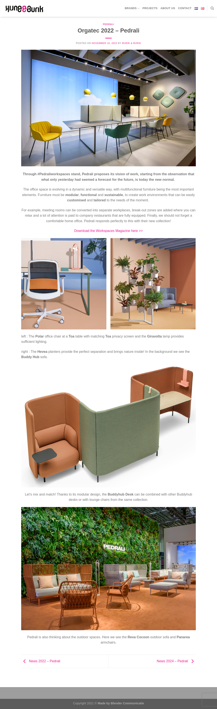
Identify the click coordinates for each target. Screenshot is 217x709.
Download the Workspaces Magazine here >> (108, 231)
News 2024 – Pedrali (176, 661)
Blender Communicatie (127, 703)
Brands (132, 8)
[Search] (212, 8)
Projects (149, 8)
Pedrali (108, 24)
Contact (184, 8)
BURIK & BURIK (131, 43)
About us (167, 8)
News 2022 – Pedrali (40, 661)
